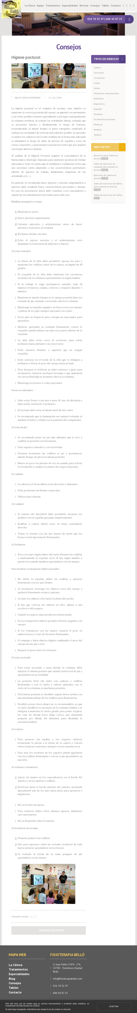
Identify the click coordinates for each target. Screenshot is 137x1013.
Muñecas (98, 124)
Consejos (95, 5)
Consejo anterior (51, 930)
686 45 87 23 (60, 992)
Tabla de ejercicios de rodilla (108, 196)
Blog (12, 979)
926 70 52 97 (60, 985)
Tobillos (98, 134)
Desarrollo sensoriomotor (106, 93)
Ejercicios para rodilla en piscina (106, 157)
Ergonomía (99, 103)
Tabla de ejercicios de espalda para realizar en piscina (106, 166)
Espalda (98, 109)
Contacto (116, 5)
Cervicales (99, 72)
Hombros (98, 114)
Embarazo (99, 98)
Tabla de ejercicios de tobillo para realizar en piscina (108, 186)
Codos (97, 83)
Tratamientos (53, 5)
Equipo (40, 5)
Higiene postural (25, 57)
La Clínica (30, 5)
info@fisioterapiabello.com (67, 978)
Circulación (99, 78)
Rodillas (98, 129)
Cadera (97, 67)
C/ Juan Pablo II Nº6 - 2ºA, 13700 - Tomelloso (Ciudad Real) (67, 968)
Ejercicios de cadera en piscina (105, 177)
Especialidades (70, 5)
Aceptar (113, 1006)
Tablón (105, 5)
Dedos (97, 88)
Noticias (84, 5)
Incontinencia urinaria (104, 119)
